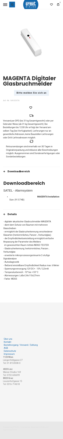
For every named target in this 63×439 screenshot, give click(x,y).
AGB (6, 347)
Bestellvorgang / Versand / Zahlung (21, 344)
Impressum (9, 353)
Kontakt (7, 341)
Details (12, 214)
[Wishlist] (51, 4)
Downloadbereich (19, 171)
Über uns (8, 338)
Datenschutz (10, 350)
